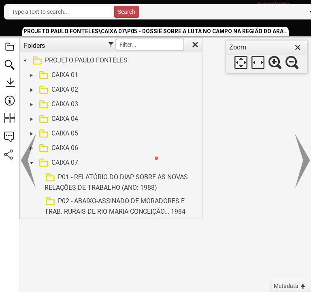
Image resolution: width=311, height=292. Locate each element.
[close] (298, 47)
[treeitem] (110, 61)
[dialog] (266, 57)
